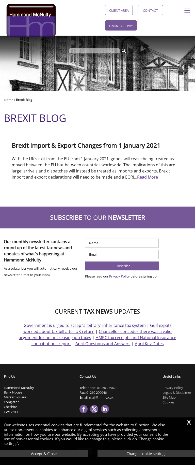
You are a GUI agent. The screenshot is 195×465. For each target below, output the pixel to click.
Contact (150, 10)
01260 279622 (107, 387)
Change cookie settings (146, 453)
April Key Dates (149, 343)
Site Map (169, 397)
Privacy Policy (119, 276)
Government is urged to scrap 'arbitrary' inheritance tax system (85, 325)
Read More (147, 177)
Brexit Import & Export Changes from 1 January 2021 (86, 145)
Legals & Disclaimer (176, 392)
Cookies (168, 402)
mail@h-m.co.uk (101, 397)
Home (8, 99)
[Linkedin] (106, 413)
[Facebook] (84, 413)
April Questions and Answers (103, 343)
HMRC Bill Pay (121, 25)
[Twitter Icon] (95, 413)
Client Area (119, 10)
